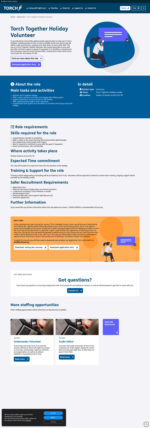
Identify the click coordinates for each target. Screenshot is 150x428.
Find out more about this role (27, 58)
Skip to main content (9, 1)
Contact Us (90, 8)
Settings (53, 422)
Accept (53, 413)
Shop (136, 8)
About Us (65, 8)
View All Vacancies (111, 327)
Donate (125, 8)
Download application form (26, 64)
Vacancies (21, 17)
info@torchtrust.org (21, 242)
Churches (53, 8)
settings (28, 420)
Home (13, 17)
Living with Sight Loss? (36, 8)
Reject (53, 417)
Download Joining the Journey (30, 247)
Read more (21, 359)
